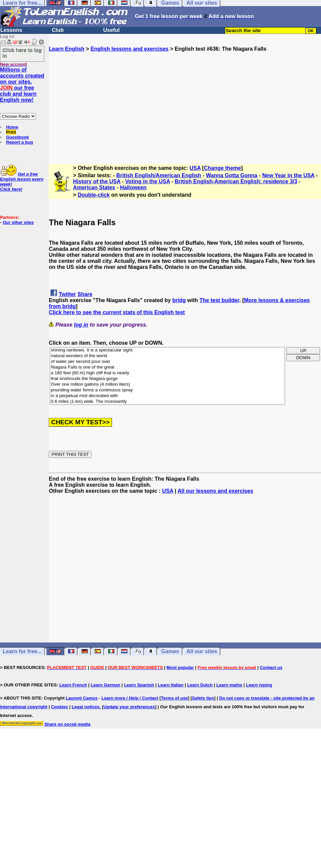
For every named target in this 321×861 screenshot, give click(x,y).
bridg (179, 300)
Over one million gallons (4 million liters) (167, 384)
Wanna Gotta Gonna (231, 175)
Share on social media (67, 724)
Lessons (11, 30)
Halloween (133, 187)
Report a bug (19, 142)
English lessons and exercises (129, 49)
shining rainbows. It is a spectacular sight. (167, 350)
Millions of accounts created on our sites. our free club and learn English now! (22, 85)
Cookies (59, 706)
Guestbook (17, 137)
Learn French (73, 684)
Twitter (67, 294)
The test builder (219, 300)
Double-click (94, 195)
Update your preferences (129, 706)
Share (85, 294)
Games (170, 651)
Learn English (66, 49)
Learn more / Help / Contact (130, 698)
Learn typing (259, 684)
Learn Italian (171, 684)
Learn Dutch (200, 684)
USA (195, 168)
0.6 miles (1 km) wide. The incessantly (167, 401)
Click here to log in (22, 52)
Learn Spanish (139, 684)
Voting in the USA (147, 181)
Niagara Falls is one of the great (167, 367)
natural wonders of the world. (167, 356)
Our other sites (18, 222)
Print (11, 132)
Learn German (105, 684)
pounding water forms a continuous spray (167, 390)
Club (58, 30)
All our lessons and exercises (215, 491)
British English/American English (158, 175)
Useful (111, 30)
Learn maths (229, 684)
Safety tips (203, 698)
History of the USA (96, 181)
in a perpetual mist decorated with (167, 396)
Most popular (180, 667)
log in (81, 325)
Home (12, 127)
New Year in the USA (288, 175)
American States (94, 187)
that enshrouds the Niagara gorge (167, 379)
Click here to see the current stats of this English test (117, 312)
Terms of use (174, 698)
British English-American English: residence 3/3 (236, 181)
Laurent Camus (82, 698)
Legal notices (85, 706)
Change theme (222, 168)
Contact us (271, 667)
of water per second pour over (167, 362)
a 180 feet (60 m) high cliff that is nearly (167, 373)
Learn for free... (22, 651)
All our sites (201, 651)
